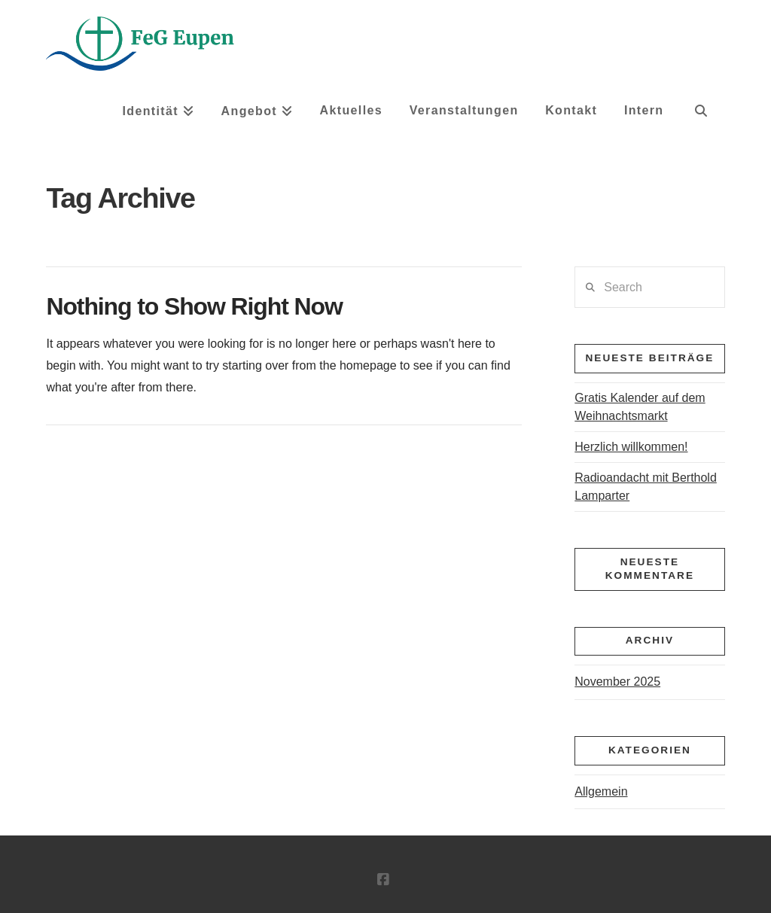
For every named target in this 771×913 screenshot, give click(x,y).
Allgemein (600, 791)
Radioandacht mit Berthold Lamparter (645, 486)
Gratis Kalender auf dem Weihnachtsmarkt (639, 406)
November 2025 (617, 681)
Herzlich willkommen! (630, 446)
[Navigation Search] (700, 116)
